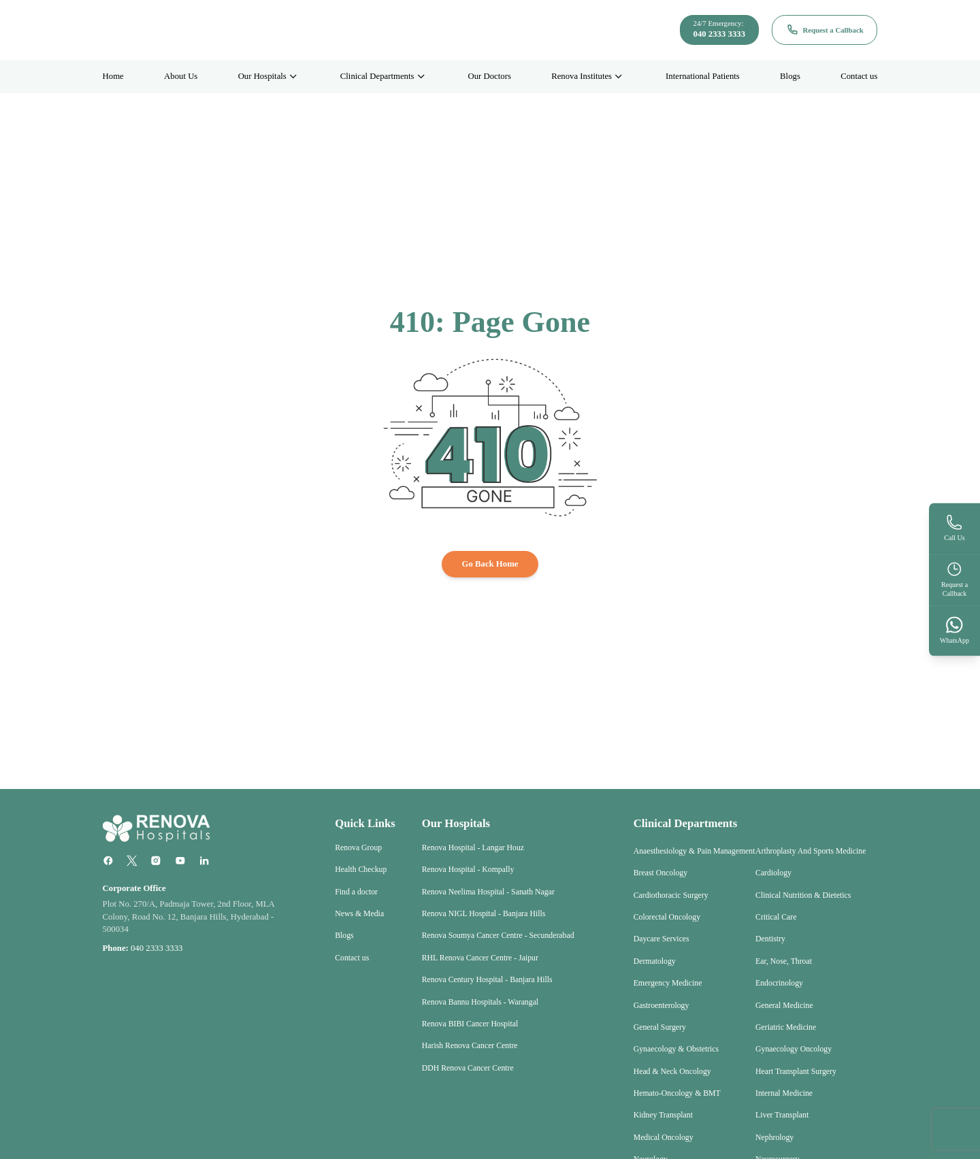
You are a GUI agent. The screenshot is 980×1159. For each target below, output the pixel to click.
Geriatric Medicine (785, 1027)
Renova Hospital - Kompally (468, 869)
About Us (180, 76)
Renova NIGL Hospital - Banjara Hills (484, 913)
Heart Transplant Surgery (795, 1071)
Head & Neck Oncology (672, 1071)
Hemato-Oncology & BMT (677, 1093)
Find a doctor (356, 892)
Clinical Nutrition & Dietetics (803, 895)
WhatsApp (954, 629)
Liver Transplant (781, 1115)
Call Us (954, 527)
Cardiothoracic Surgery (671, 895)
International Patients (703, 76)
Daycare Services (661, 939)
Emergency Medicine (668, 983)
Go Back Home (490, 564)
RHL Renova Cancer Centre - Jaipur (480, 958)
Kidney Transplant (663, 1115)
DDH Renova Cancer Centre (468, 1068)
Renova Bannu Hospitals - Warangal (480, 1002)
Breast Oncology (660, 873)
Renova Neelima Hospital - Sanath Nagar (488, 892)
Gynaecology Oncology (793, 1049)
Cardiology (773, 873)
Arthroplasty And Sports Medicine (810, 851)
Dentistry (770, 939)
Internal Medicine (784, 1093)
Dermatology (655, 961)
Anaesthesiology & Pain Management (694, 851)
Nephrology (774, 1137)
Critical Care (775, 917)
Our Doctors (489, 76)
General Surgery (660, 1027)
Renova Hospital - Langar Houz (473, 847)
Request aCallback (954, 578)
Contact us (858, 76)
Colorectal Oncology (667, 917)
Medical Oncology (663, 1137)
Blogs (790, 76)
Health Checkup (361, 869)
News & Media (359, 913)
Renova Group (358, 847)
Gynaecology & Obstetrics (676, 1049)
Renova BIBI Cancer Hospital (470, 1024)
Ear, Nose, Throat (783, 961)
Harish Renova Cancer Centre (470, 1045)
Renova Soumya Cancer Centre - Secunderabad (498, 935)
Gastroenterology (661, 1005)
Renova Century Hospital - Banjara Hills (487, 979)
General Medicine (784, 1005)
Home (113, 76)
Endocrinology (779, 983)
